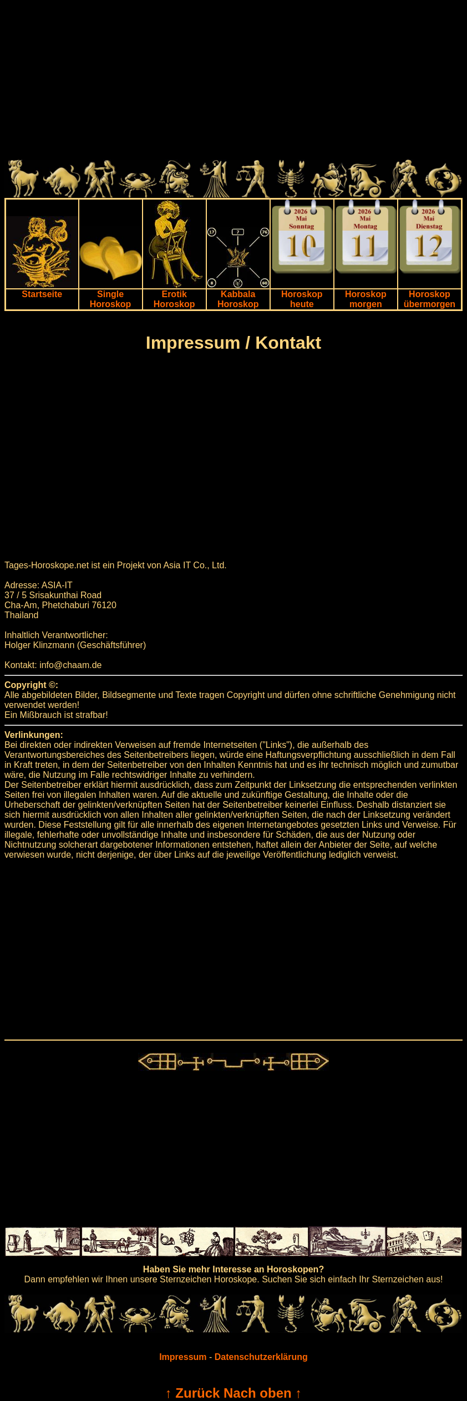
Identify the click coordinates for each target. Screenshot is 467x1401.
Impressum (182, 1357)
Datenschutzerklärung (261, 1357)
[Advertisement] (233, 82)
